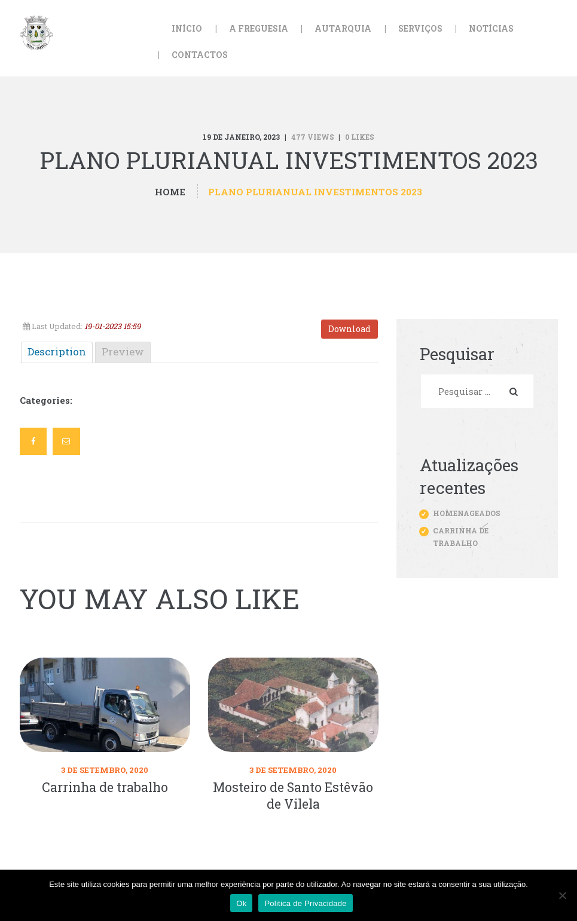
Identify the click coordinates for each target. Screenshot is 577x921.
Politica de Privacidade (305, 903)
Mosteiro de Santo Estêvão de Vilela (293, 795)
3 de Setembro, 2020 (104, 770)
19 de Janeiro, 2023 (241, 137)
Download (349, 328)
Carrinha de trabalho (105, 787)
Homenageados (466, 513)
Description (57, 351)
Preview (123, 351)
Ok (241, 903)
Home (170, 192)
